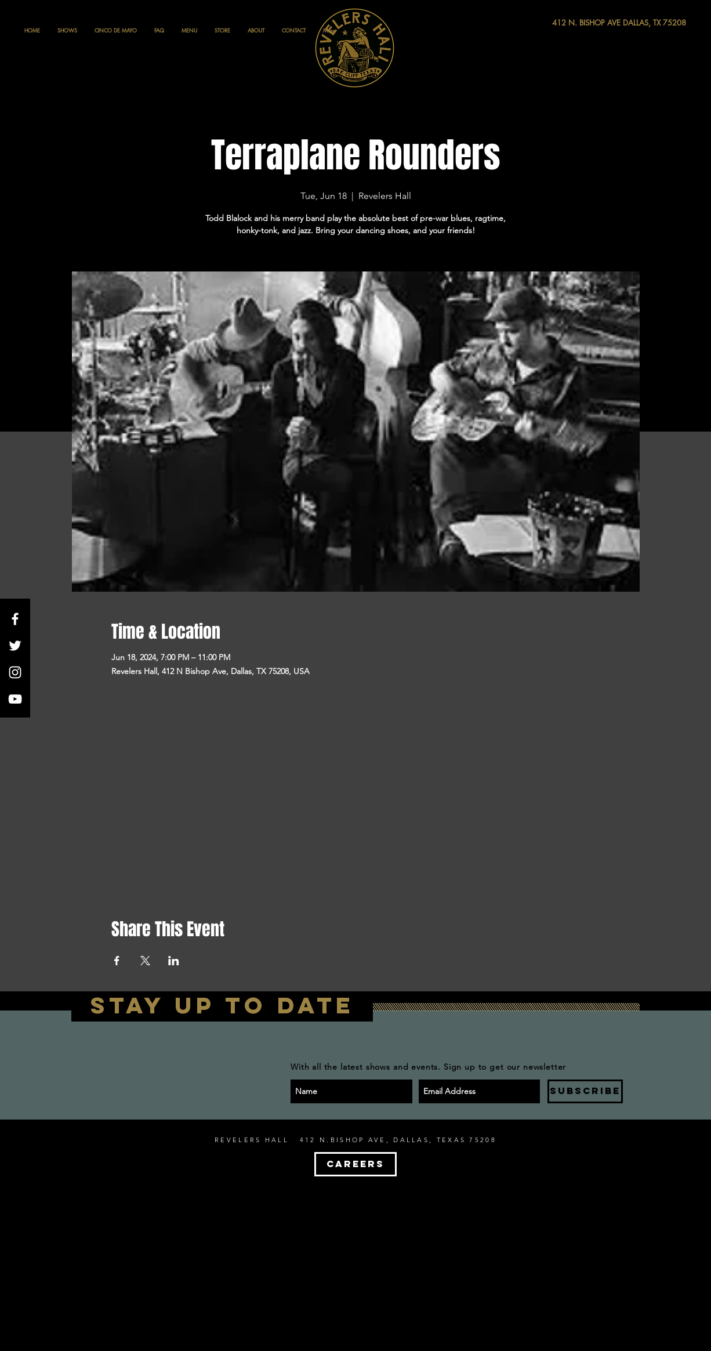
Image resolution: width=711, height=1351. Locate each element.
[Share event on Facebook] (116, 960)
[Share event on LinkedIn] (173, 960)
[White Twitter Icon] (15, 646)
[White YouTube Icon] (15, 699)
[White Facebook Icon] (15, 619)
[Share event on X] (145, 960)
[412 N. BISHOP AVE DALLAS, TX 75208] (576, 23)
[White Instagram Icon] (15, 672)
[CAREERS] (355, 1164)
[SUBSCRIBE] (585, 1091)
